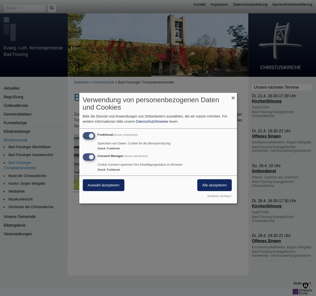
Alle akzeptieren (214, 185)
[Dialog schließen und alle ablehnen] (233, 96)
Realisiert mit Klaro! (220, 196)
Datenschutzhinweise (152, 121)
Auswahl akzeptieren (103, 185)
